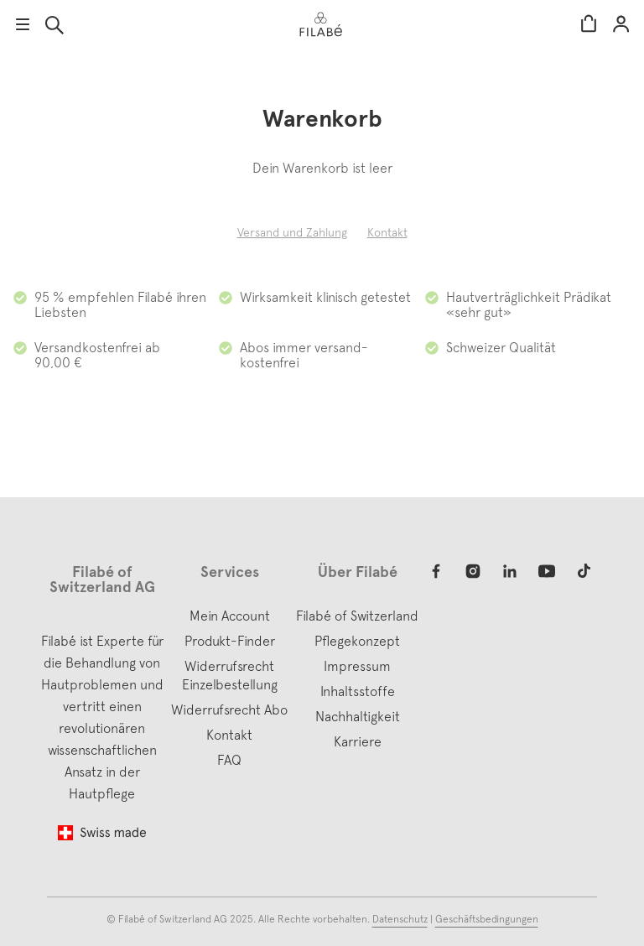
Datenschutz (400, 919)
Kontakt (387, 232)
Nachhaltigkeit (357, 716)
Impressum (357, 665)
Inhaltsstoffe (357, 691)
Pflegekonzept (357, 640)
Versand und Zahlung (292, 232)
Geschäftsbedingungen (486, 919)
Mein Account (620, 24)
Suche (54, 25)
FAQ (229, 759)
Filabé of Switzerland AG (172, 919)
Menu (23, 24)
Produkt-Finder (229, 640)
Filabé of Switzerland (357, 615)
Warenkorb (589, 24)
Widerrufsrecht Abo (229, 709)
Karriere (358, 741)
